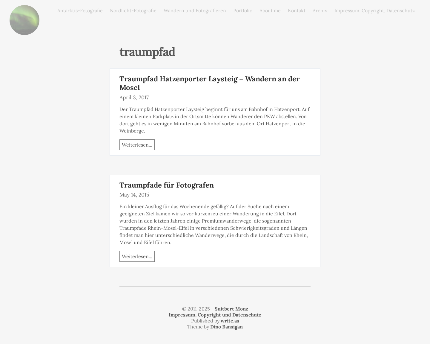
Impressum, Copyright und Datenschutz (215, 315)
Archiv (320, 10)
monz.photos (24, 9)
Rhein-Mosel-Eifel (168, 228)
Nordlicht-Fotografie (133, 10)
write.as (230, 321)
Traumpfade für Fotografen (166, 185)
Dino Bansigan (226, 327)
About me (270, 10)
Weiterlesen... (137, 145)
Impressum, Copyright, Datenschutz (374, 10)
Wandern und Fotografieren (195, 10)
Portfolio (242, 10)
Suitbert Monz (231, 309)
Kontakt (296, 10)
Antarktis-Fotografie (80, 10)
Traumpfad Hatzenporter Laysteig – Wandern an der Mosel (209, 83)
